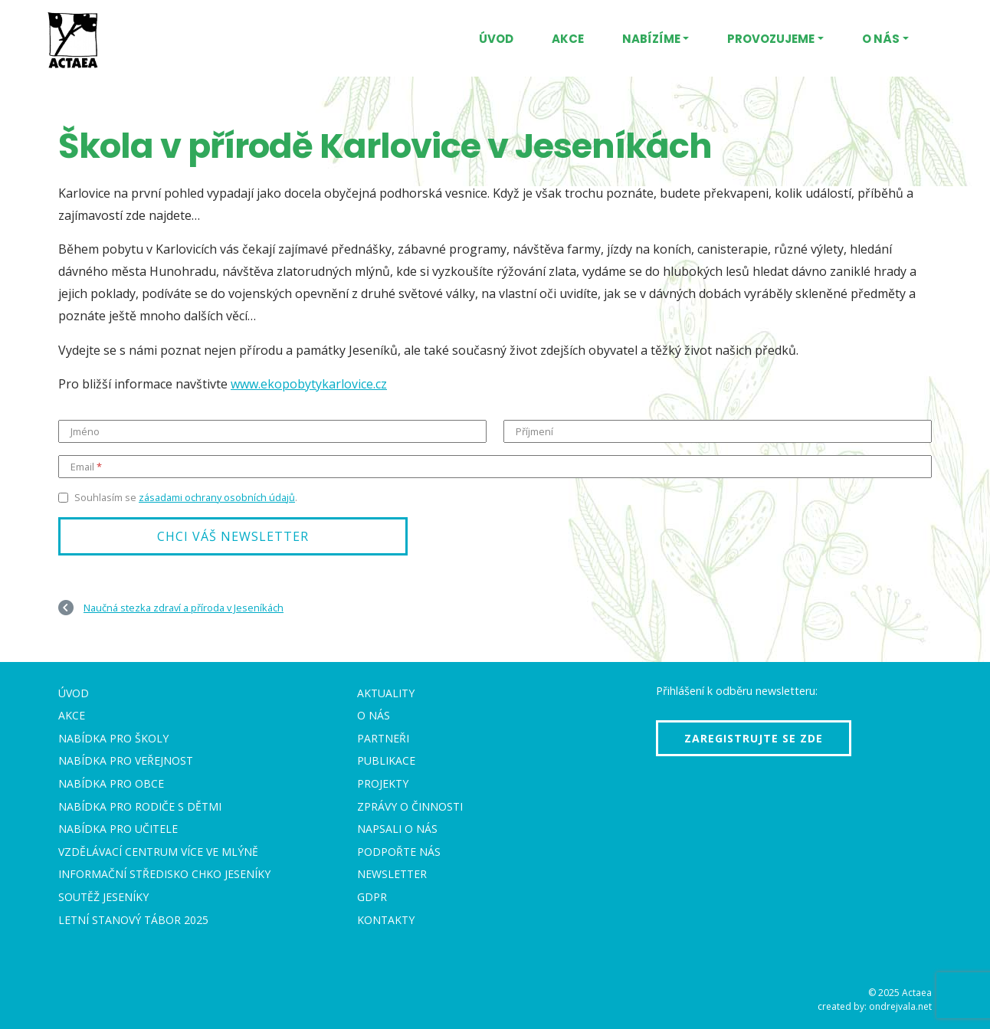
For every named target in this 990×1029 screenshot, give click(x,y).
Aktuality (386, 693)
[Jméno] (272, 431)
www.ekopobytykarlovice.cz (309, 383)
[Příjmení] (717, 431)
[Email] (495, 466)
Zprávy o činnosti (410, 806)
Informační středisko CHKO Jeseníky (164, 874)
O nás (881, 39)
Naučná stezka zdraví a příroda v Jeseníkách (184, 607)
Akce (568, 39)
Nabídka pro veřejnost (125, 760)
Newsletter (392, 874)
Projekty (382, 783)
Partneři (383, 738)
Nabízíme (651, 39)
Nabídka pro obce (111, 783)
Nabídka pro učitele (118, 828)
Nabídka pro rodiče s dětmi (139, 806)
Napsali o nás (397, 828)
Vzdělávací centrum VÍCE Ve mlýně (158, 851)
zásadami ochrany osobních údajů (217, 497)
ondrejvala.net (900, 1006)
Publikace (386, 760)
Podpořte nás (399, 851)
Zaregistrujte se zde (753, 738)
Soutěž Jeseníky (103, 897)
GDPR (372, 897)
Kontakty (386, 920)
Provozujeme (771, 39)
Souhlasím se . (185, 497)
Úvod (496, 39)
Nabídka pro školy (113, 738)
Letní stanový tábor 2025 (133, 920)
